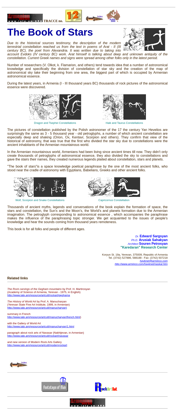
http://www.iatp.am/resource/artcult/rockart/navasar (37, 335)
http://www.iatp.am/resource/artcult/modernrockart (37, 345)
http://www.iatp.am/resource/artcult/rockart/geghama (38, 295)
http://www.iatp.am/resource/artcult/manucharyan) (37, 307)
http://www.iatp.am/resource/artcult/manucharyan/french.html (43, 317)
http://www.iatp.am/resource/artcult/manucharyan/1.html (40, 326)
